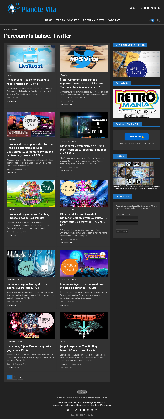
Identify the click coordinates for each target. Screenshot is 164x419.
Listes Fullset (76, 402)
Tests (60, 20)
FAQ (104, 402)
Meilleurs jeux (89, 402)
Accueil (7, 30)
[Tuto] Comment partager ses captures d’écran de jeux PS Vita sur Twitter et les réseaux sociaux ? (83, 83)
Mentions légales (60, 405)
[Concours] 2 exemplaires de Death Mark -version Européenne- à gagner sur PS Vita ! (83, 149)
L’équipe (71, 405)
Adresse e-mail (123, 214)
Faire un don (106, 405)
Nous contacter (82, 405)
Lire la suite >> (13, 101)
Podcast (113, 20)
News (50, 20)
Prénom (119, 220)
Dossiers (74, 20)
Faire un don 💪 (136, 136)
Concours (11, 139)
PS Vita (89, 20)
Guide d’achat (64, 402)
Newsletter (95, 405)
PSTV (101, 20)
